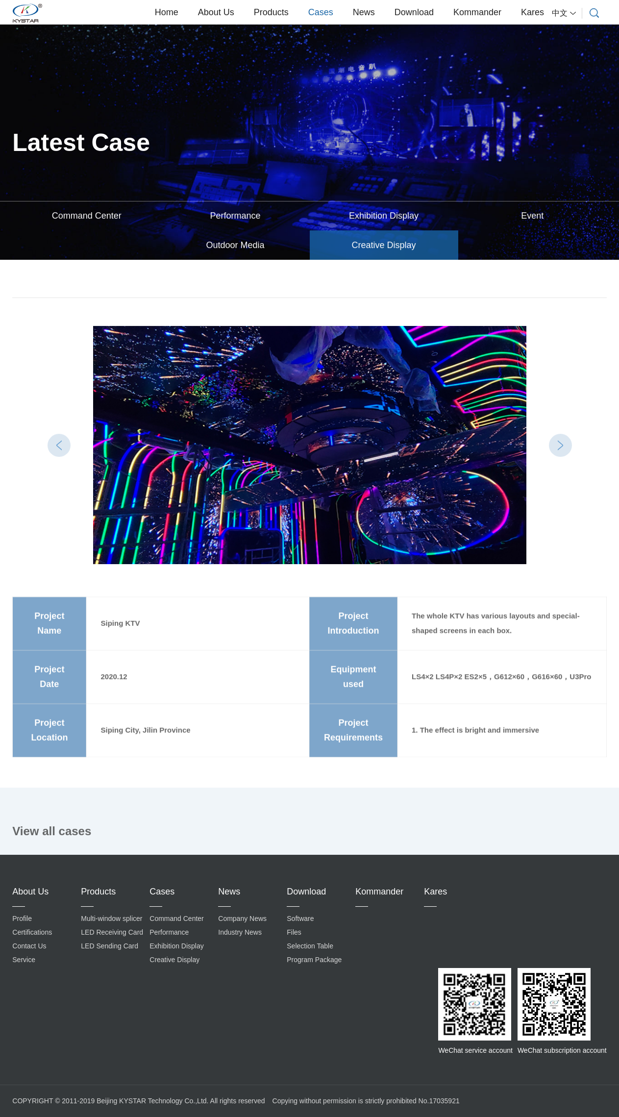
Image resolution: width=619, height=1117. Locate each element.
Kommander (477, 12)
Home (166, 12)
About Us (216, 12)
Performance (235, 216)
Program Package (314, 960)
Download (414, 12)
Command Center (87, 216)
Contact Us (29, 946)
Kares (532, 12)
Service (23, 960)
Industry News (240, 932)
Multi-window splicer (111, 918)
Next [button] (560, 445)
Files (294, 932)
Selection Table (310, 946)
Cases (320, 12)
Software (300, 918)
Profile (22, 918)
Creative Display (384, 245)
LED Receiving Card (112, 932)
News (364, 12)
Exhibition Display (384, 216)
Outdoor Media (235, 245)
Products (271, 12)
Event (532, 216)
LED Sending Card (109, 946)
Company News (242, 918)
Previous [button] (59, 445)
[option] (309, 445)
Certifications (32, 932)
